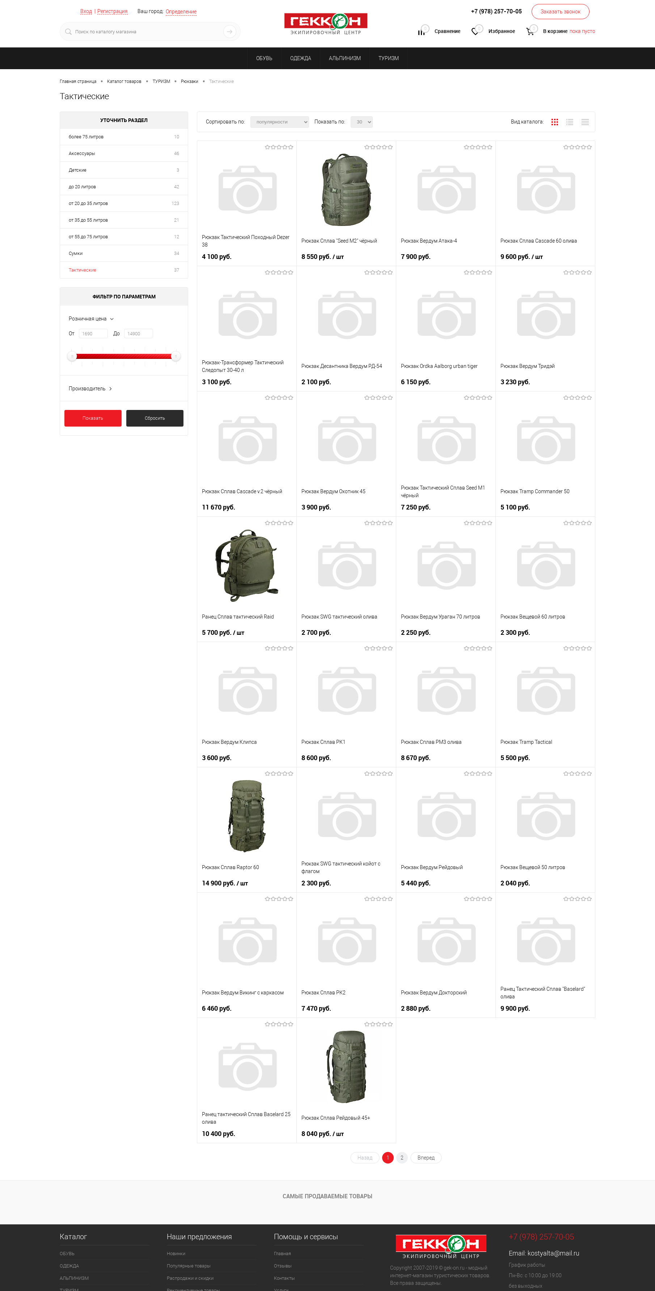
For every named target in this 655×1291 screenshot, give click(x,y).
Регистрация (112, 11)
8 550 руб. (323, 256)
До (116, 333)
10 (176, 136)
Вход (86, 11)
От (72, 333)
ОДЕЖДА (300, 58)
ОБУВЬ (264, 58)
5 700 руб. (224, 632)
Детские (77, 170)
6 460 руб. (217, 1008)
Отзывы (283, 1266)
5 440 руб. (416, 882)
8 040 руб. (323, 1133)
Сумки (76, 253)
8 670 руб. (416, 757)
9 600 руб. (522, 256)
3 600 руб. (217, 757)
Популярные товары (189, 1266)
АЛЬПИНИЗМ (345, 58)
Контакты (284, 1278)
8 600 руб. (317, 757)
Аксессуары (82, 153)
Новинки (176, 1253)
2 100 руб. (317, 381)
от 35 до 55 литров (88, 220)
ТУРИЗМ (389, 58)
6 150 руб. (416, 381)
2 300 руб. (516, 632)
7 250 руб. (416, 507)
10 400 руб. (219, 1133)
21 (176, 220)
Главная (282, 1253)
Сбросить (155, 418)
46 (176, 153)
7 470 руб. (317, 1008)
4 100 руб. (217, 256)
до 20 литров (82, 186)
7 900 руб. (416, 256)
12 (176, 236)
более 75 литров (86, 136)
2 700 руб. (317, 632)
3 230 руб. (516, 381)
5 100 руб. (516, 507)
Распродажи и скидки (190, 1278)
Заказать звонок (560, 11)
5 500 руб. (516, 757)
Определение (181, 11)
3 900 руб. (317, 507)
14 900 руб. (225, 882)
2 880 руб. (416, 1008)
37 (176, 270)
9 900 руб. (516, 1008)
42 (176, 186)
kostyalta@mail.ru (553, 1253)
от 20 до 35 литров (88, 203)
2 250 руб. (416, 632)
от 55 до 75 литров (88, 236)
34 (176, 253)
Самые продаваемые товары (327, 1196)
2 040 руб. (516, 882)
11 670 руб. (219, 507)
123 (175, 203)
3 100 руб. (217, 381)
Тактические (82, 270)
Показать (93, 418)
